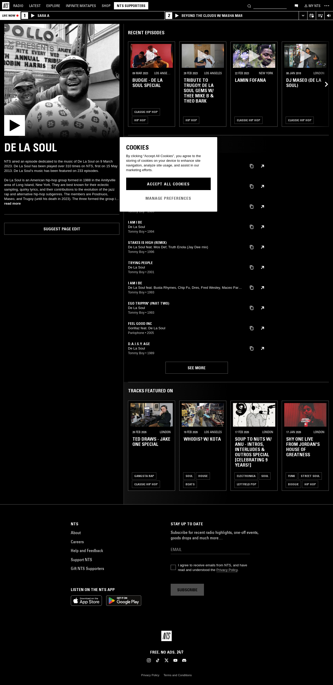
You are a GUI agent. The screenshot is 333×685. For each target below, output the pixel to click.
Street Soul (310, 476)
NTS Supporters (131, 5)
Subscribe (187, 589)
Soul (189, 476)
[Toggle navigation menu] (327, 5)
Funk (291, 476)
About (76, 532)
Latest (35, 5)
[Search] (249, 5)
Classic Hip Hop (146, 112)
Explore (53, 5)
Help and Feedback (87, 550)
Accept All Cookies (168, 183)
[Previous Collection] (323, 84)
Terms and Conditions (178, 675)
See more (197, 367)
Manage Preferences (168, 198)
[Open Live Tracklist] (320, 15)
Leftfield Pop (246, 484)
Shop (106, 5)
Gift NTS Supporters (87, 568)
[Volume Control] (328, 15)
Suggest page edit (61, 228)
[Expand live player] (303, 15)
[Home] (5, 5)
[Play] (61, 81)
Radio (18, 5)
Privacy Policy (227, 570)
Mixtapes (81, 5)
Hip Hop (140, 120)
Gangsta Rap (144, 476)
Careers (77, 541)
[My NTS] (312, 5)
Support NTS (81, 559)
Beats (190, 484)
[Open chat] (296, 5)
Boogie (293, 484)
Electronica (246, 476)
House (203, 476)
